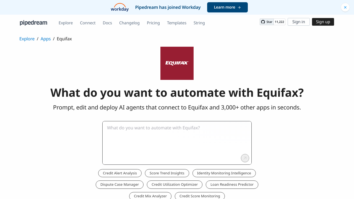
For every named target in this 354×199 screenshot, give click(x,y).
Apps (46, 39)
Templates (176, 23)
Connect (87, 23)
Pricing (153, 23)
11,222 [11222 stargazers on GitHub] (279, 22)
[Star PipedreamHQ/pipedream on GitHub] (267, 22)
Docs (107, 23)
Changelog (129, 23)
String (199, 23)
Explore (66, 23)
